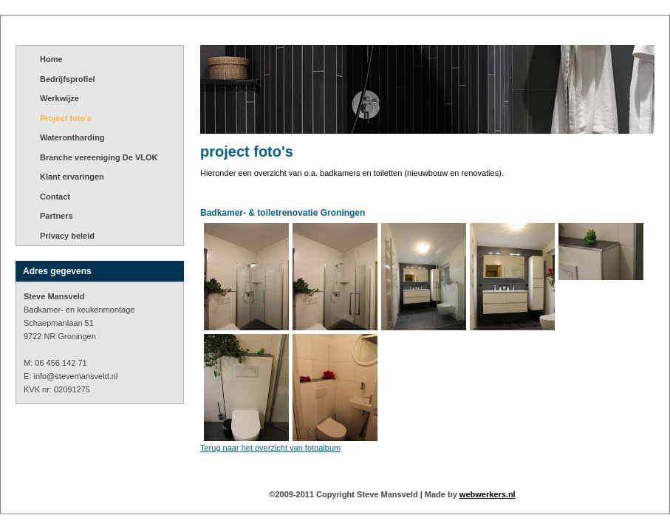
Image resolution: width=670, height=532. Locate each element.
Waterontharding (72, 137)
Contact (55, 196)
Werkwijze (59, 98)
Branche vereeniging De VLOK (99, 157)
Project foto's (66, 118)
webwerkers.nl (487, 494)
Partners (56, 215)
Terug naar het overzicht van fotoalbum (270, 447)
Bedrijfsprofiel (67, 79)
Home (51, 59)
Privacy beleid (67, 235)
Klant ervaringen (72, 176)
